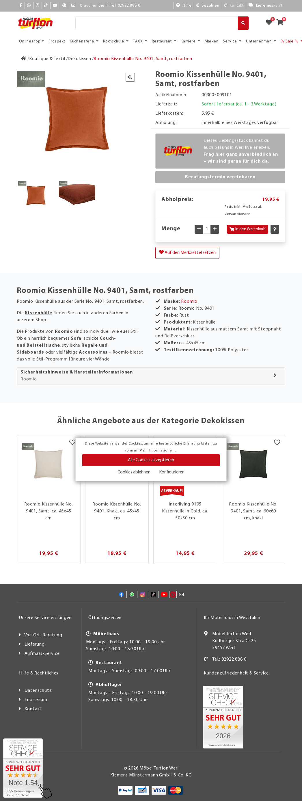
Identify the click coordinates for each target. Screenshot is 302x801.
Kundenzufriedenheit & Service (236, 673)
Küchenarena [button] (82, 41)
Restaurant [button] (162, 41)
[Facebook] (21, 6)
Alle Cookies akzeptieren (151, 460)
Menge (170, 229)
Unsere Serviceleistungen (45, 618)
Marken (212, 41)
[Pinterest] (64, 6)
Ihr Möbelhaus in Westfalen (232, 618)
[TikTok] (46, 6)
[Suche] (156, 23)
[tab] (151, 376)
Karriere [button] (189, 41)
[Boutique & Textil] (47, 58)
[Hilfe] (184, 6)
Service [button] (230, 41)
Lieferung (35, 644)
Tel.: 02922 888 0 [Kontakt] (229, 659)
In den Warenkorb (248, 229)
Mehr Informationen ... (158, 450)
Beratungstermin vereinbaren (220, 177)
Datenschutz (38, 690)
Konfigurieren (171, 472)
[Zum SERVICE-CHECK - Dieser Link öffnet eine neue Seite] (23, 768)
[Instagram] (37, 6)
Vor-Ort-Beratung (43, 635)
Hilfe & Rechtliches (38, 673)
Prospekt (57, 41)
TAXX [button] (138, 41)
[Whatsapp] (29, 6)
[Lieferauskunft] (265, 6)
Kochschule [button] (114, 41)
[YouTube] (55, 6)
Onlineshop (30, 41)
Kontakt (33, 709)
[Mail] (73, 6)
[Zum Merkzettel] (271, 23)
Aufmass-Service (42, 653)
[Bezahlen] (207, 6)
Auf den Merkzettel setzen (187, 252)
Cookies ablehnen (134, 472)
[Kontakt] (234, 6)
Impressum (36, 700)
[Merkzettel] (72, 443)
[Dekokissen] (79, 58)
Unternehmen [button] (259, 41)
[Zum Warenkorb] (281, 23)
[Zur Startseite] (24, 58)
